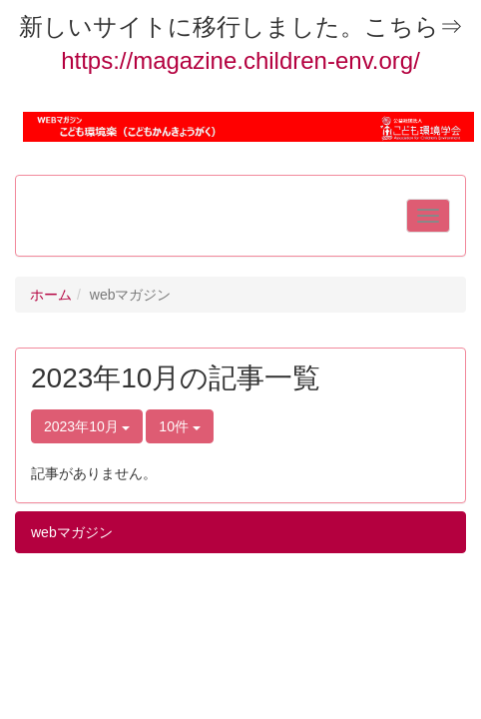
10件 (179, 426)
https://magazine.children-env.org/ (240, 60)
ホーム (51, 295)
